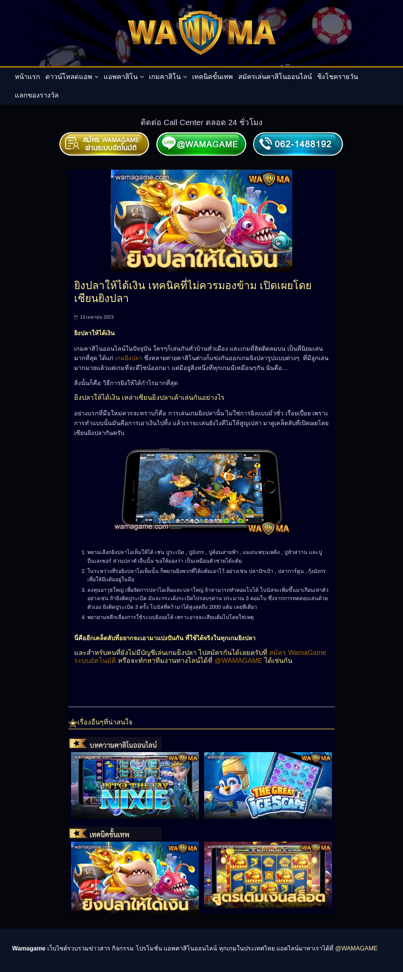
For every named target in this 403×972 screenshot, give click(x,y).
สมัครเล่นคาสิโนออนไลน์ (275, 76)
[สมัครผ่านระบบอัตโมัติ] (104, 134)
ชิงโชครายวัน (337, 76)
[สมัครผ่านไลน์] (201, 134)
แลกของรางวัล (37, 95)
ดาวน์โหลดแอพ (68, 76)
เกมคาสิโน (165, 76)
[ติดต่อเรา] (298, 134)
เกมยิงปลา (127, 358)
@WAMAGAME (238, 660)
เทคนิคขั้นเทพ (212, 76)
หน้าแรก (27, 76)
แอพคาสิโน (121, 76)
